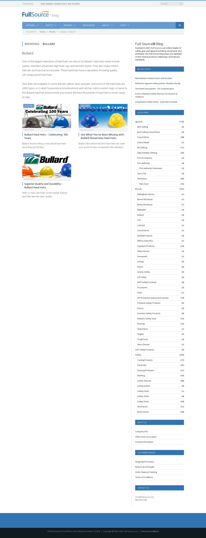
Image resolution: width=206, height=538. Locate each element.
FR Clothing (142, 147)
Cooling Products (145, 360)
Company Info (141, 431)
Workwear (142, 178)
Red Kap (141, 323)
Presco (140, 308)
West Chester (143, 344)
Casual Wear (143, 137)
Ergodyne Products (146, 246)
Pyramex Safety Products (148, 313)
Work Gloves (143, 411)
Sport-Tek (141, 173)
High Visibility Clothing (147, 152)
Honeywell (142, 256)
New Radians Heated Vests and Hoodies (60, 3)
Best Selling (142, 126)
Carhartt (141, 225)
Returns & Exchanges (145, 466)
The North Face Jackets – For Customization (154, 88)
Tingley (140, 334)
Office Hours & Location (145, 436)
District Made (143, 142)
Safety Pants (143, 391)
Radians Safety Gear (146, 318)
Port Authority (143, 163)
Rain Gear (144, 183)
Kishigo (140, 261)
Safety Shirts (143, 396)
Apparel (30, 25)
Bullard (29, 106)
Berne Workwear (145, 199)
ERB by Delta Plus (145, 240)
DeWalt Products (144, 235)
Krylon (140, 266)
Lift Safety (141, 277)
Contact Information (144, 442)
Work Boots (142, 406)
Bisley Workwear (145, 204)
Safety (49, 25)
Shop (123, 25)
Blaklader (141, 209)
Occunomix (142, 287)
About (106, 25)
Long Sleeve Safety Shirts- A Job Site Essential (156, 101)
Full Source (156, 48)
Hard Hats (141, 365)
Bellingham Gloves (145, 194)
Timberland (142, 329)
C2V (139, 220)
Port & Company (144, 158)
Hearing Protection (145, 370)
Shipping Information (144, 461)
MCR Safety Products (146, 282)
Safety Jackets (143, 386)
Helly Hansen (143, 251)
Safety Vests (143, 401)
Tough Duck (142, 339)
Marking (141, 375)
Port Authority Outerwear (150, 168)
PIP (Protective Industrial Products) (152, 297)
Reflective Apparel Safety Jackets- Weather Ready (157, 83)
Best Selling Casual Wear (148, 132)
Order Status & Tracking (146, 472)
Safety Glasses (144, 380)
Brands (68, 25)
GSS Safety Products (144, 349)
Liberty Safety (143, 272)
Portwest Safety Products (148, 303)
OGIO (139, 292)
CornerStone (143, 230)
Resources (89, 25)
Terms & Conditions (144, 477)
